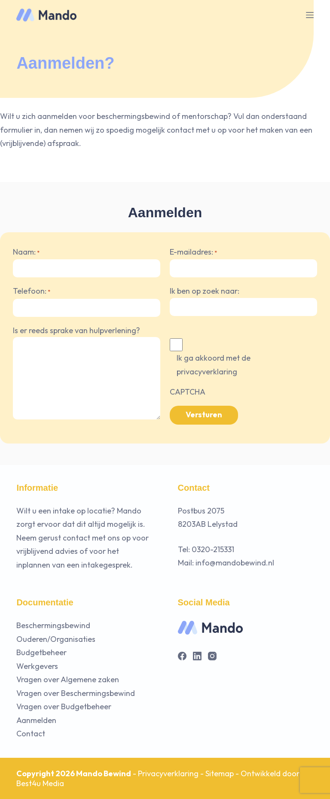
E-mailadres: (193, 253)
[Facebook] (182, 656)
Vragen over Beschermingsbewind (75, 693)
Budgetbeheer (41, 652)
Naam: (26, 253)
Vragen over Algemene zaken (67, 679)
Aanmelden (36, 720)
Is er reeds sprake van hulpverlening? (76, 330)
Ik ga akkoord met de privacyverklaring (214, 365)
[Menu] (310, 15)
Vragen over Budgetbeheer (63, 706)
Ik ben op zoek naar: (204, 291)
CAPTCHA (187, 392)
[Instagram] (212, 656)
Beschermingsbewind (53, 625)
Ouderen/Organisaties (55, 639)
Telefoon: (31, 292)
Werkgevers (37, 666)
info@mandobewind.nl (235, 563)
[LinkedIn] (197, 656)
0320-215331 (213, 549)
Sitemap (219, 773)
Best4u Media (40, 783)
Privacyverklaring (168, 773)
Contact (30, 733)
